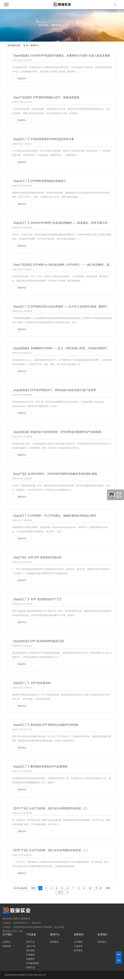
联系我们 (102, 942)
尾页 (108, 888)
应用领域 (54, 942)
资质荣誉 (6, 946)
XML (21, 931)
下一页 (98, 888)
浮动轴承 (30, 954)
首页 (33, 888)
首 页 (25, 45)
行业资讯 (78, 946)
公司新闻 (78, 942)
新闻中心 (35, 45)
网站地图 (6, 931)
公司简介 (6, 942)
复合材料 (30, 950)
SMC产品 (30, 946)
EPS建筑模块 (32, 963)
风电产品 (30, 967)
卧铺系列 (30, 959)
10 (90, 888)
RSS (15, 931)
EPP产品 (30, 942)
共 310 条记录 (20, 888)
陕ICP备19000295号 (38, 975)
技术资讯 (78, 950)
